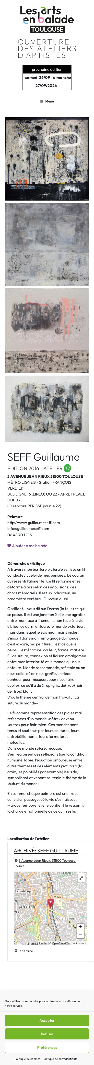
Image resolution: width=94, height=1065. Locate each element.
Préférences (47, 1047)
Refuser (47, 1034)
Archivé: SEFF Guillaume (46, 850)
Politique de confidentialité (60, 1059)
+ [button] (80, 927)
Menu (47, 101)
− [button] (80, 934)
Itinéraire (26, 951)
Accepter (47, 1020)
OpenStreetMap (61, 943)
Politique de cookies (27, 1059)
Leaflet (43, 943)
